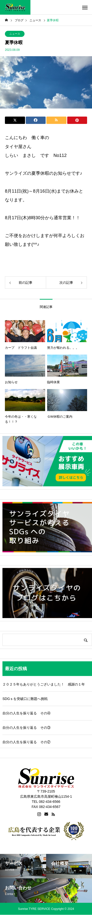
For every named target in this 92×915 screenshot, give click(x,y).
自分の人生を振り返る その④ (26, 713)
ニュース (14, 33)
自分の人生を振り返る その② (26, 742)
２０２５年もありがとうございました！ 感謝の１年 (43, 684)
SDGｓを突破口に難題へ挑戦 (25, 699)
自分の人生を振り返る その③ (26, 728)
